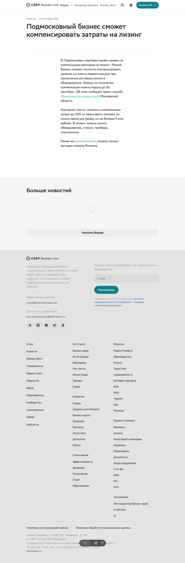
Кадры (77, 403)
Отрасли (119, 344)
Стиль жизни (80, 455)
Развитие (78, 396)
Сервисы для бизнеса (86, 409)
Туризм (118, 398)
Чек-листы (79, 368)
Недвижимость (123, 374)
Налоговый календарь (128, 439)
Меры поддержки (125, 463)
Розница (119, 410)
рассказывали (85, 141)
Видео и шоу (34, 373)
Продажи (78, 421)
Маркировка (121, 451)
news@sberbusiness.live (42, 302)
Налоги (118, 433)
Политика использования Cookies (47, 527)
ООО (116, 475)
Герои (76, 386)
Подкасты (32, 380)
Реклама (78, 427)
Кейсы (77, 445)
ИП (115, 481)
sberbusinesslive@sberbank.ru (45, 316)
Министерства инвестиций (80, 96)
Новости (31, 18)
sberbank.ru (34, 551)
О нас (29, 344)
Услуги (118, 362)
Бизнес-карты (81, 415)
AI (115, 515)
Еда (116, 404)
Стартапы (120, 509)
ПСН (116, 487)
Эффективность (82, 461)
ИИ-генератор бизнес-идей (131, 503)
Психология (80, 473)
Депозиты (79, 439)
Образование (81, 485)
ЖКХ (116, 392)
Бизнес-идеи (81, 350)
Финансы (119, 427)
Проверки (120, 445)
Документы (121, 457)
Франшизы (79, 362)
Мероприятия (35, 395)
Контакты (32, 424)
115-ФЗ (118, 469)
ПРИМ (30, 417)
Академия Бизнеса (86, 5)
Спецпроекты (34, 366)
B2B (116, 386)
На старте (79, 344)
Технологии (121, 497)
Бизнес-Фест (108, 5)
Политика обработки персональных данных (103, 527)
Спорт (76, 479)
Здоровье (79, 467)
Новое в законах (124, 420)
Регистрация (81, 356)
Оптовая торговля (125, 380)
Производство (122, 356)
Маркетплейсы (123, 350)
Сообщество (34, 402)
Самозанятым (35, 410)
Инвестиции (80, 374)
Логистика (79, 433)
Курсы (30, 388)
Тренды (77, 380)
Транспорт (120, 368)
